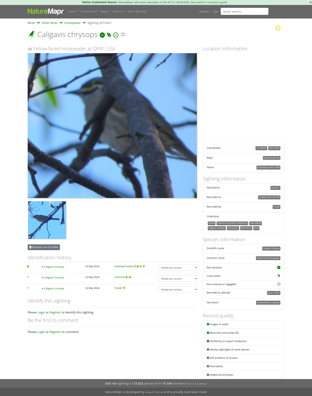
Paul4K (118, 288)
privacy (203, 383)
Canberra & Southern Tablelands (232, 223)
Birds (31, 23)
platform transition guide (211, 2)
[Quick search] (244, 11)
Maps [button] (104, 11)
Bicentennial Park (272, 157)
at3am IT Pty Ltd (154, 392)
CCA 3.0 (191, 383)
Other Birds (50, 23)
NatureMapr (255, 223)
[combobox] (252, 11)
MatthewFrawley (123, 266)
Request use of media (43, 247)
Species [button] (117, 11)
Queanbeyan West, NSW (268, 167)
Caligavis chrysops (54, 266)
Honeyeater (72, 23)
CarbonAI (119, 277)
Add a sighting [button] (136, 11)
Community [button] (88, 11)
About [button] (72, 11)
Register (204, 11)
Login (215, 11)
